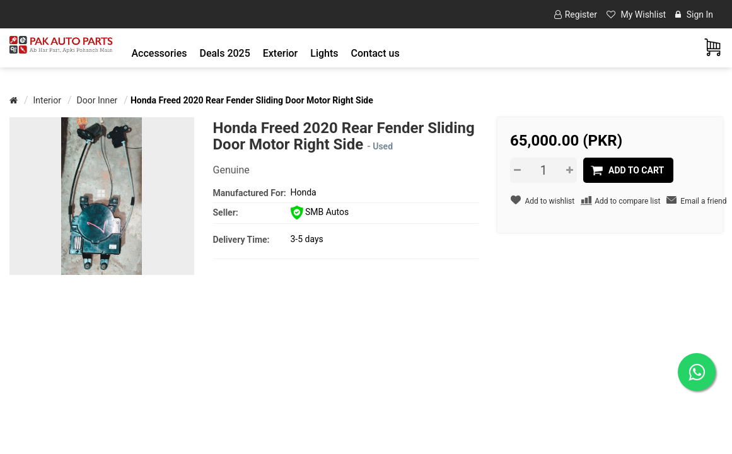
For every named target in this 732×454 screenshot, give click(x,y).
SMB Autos (320, 212)
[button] (159, 53)
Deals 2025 (224, 53)
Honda (304, 192)
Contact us (375, 53)
